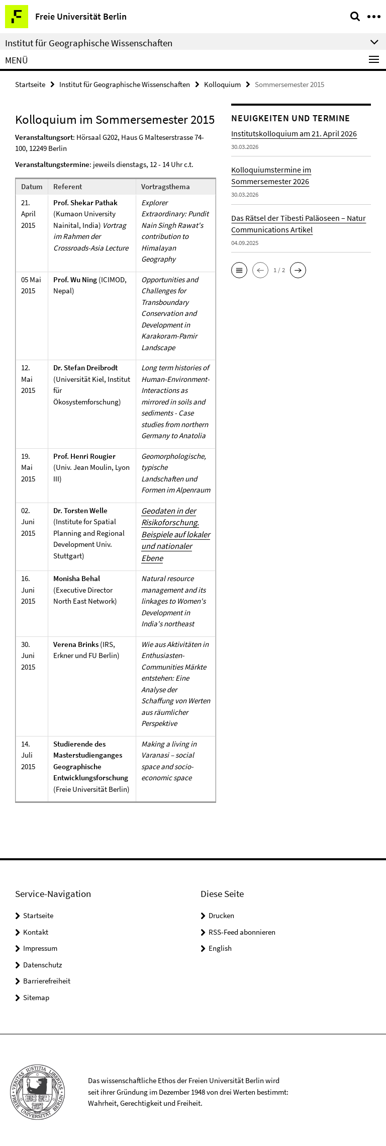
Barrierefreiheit (46, 977)
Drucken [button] (221, 912)
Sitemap (36, 994)
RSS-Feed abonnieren (242, 928)
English (220, 944)
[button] (239, 269)
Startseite (30, 84)
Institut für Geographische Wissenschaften (124, 84)
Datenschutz (42, 961)
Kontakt (35, 928)
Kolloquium (222, 84)
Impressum (40, 944)
